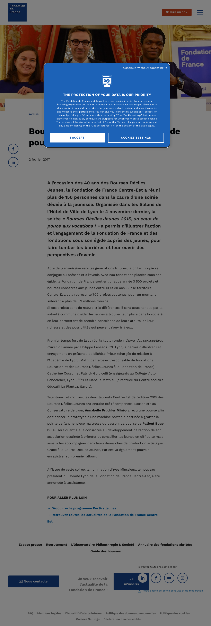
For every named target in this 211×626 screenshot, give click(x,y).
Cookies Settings (136, 137)
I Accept (77, 137)
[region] (107, 105)
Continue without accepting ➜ (145, 67)
